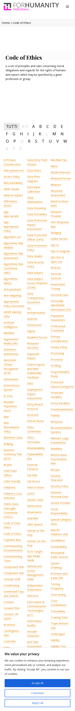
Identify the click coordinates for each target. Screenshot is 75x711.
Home (6, 23)
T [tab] (43, 141)
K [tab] (40, 133)
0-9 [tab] (25, 126)
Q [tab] (21, 141)
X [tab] (7, 148)
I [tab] (28, 133)
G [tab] (14, 133)
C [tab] (47, 126)
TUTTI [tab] (11, 126)
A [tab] (33, 126)
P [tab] (14, 141)
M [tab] (54, 133)
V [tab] (57, 141)
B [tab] (40, 126)
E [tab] (62, 126)
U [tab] (50, 141)
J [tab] (33, 133)
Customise (37, 693)
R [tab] (29, 141)
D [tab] (54, 126)
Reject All (37, 703)
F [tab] (7, 133)
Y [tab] (14, 148)
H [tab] (21, 133)
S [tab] (36, 141)
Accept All (37, 683)
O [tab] (7, 141)
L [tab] (47, 133)
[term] (14, 170)
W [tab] (65, 141)
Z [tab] (21, 148)
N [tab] (62, 133)
